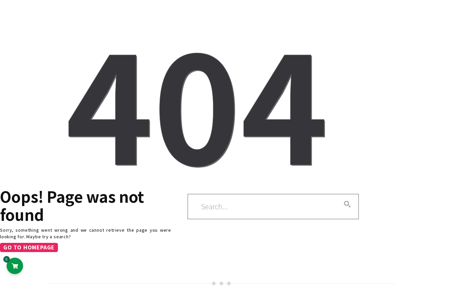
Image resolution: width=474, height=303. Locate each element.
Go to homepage (29, 247)
